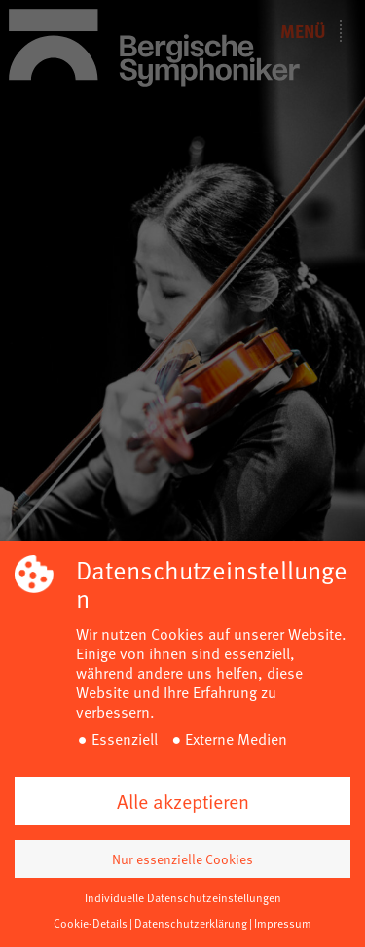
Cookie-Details (91, 922)
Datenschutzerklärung (190, 922)
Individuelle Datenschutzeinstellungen (183, 897)
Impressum (282, 922)
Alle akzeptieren (183, 801)
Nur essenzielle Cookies (182, 859)
